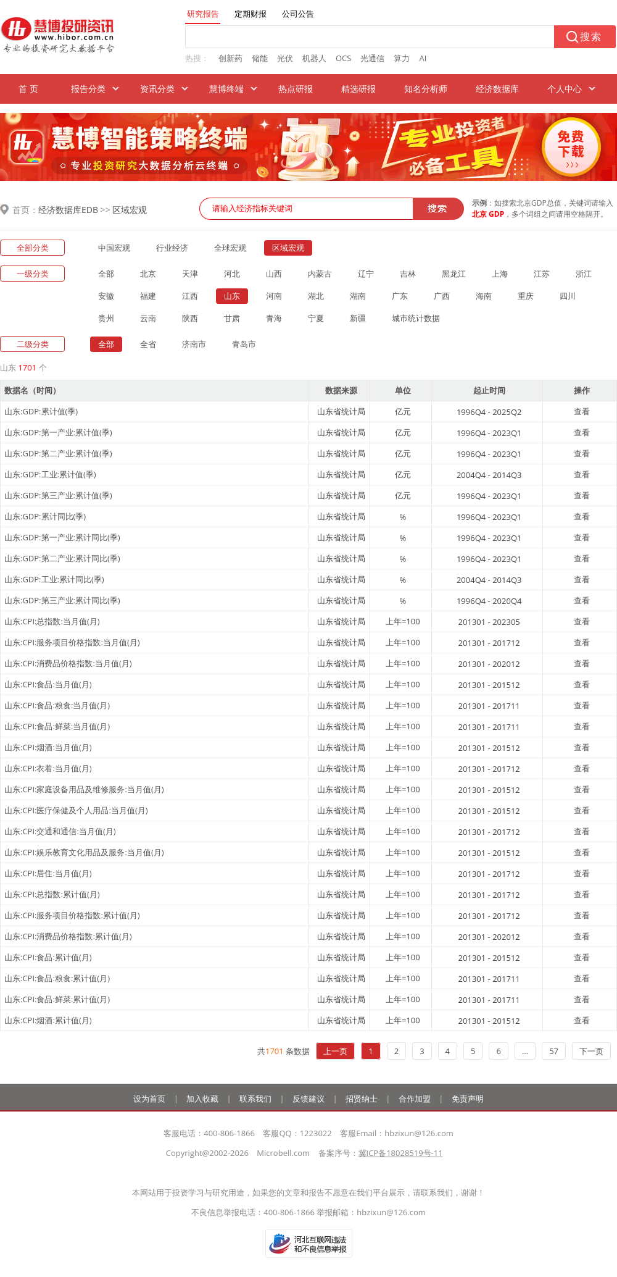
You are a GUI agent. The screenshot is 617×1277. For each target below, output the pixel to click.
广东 (400, 295)
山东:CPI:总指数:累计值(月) (52, 894)
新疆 (358, 318)
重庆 (526, 295)
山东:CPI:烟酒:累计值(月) (48, 1020)
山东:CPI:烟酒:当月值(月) (48, 747)
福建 (148, 295)
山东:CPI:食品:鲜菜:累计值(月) (57, 999)
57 (553, 1051)
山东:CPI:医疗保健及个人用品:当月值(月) (76, 810)
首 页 (28, 88)
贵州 (106, 318)
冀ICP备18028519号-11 (400, 1152)
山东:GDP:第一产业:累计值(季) (58, 432)
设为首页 (149, 1098)
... (525, 1051)
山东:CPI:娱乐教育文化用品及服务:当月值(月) (84, 852)
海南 (484, 295)
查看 (582, 411)
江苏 (542, 273)
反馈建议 (308, 1098)
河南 (274, 295)
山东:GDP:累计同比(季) (45, 516)
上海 (500, 273)
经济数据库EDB (68, 210)
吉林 (408, 273)
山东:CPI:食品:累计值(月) (48, 957)
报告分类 (88, 88)
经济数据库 (497, 88)
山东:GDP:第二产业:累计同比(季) (62, 558)
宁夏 (316, 318)
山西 (274, 273)
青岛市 (244, 344)
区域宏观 (129, 210)
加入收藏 (202, 1098)
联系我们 (255, 1098)
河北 (232, 273)
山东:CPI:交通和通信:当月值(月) (60, 831)
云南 (148, 318)
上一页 (335, 1051)
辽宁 (366, 273)
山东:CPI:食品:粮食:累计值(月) (57, 978)
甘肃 (232, 318)
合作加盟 (415, 1098)
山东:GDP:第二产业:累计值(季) (58, 453)
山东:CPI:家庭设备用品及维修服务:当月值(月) (84, 789)
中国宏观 (114, 247)
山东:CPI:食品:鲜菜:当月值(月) (57, 726)
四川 (568, 295)
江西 (190, 295)
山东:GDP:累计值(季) (41, 411)
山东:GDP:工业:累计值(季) (50, 474)
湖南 (358, 295)
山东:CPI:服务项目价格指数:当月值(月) (72, 642)
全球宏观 (230, 247)
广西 (442, 295)
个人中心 (564, 88)
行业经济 (172, 247)
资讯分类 (157, 88)
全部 (106, 273)
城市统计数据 (416, 318)
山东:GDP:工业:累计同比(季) (54, 579)
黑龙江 (454, 273)
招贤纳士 (362, 1098)
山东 (232, 295)
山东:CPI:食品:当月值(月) (48, 684)
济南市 (194, 344)
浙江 (584, 273)
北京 (148, 273)
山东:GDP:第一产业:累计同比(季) (62, 537)
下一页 (591, 1051)
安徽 (106, 295)
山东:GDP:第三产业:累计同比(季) (62, 600)
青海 (274, 318)
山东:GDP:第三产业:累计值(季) (58, 495)
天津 (190, 273)
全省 (148, 344)
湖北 (316, 295)
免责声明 (468, 1098)
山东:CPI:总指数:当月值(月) (52, 621)
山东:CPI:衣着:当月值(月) (48, 768)
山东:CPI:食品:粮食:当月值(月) (57, 705)
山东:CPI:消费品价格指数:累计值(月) (68, 936)
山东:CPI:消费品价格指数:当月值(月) (68, 663)
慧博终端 (226, 88)
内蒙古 (320, 273)
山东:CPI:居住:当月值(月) (48, 873)
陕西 (190, 318)
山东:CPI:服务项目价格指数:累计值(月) (72, 915)
